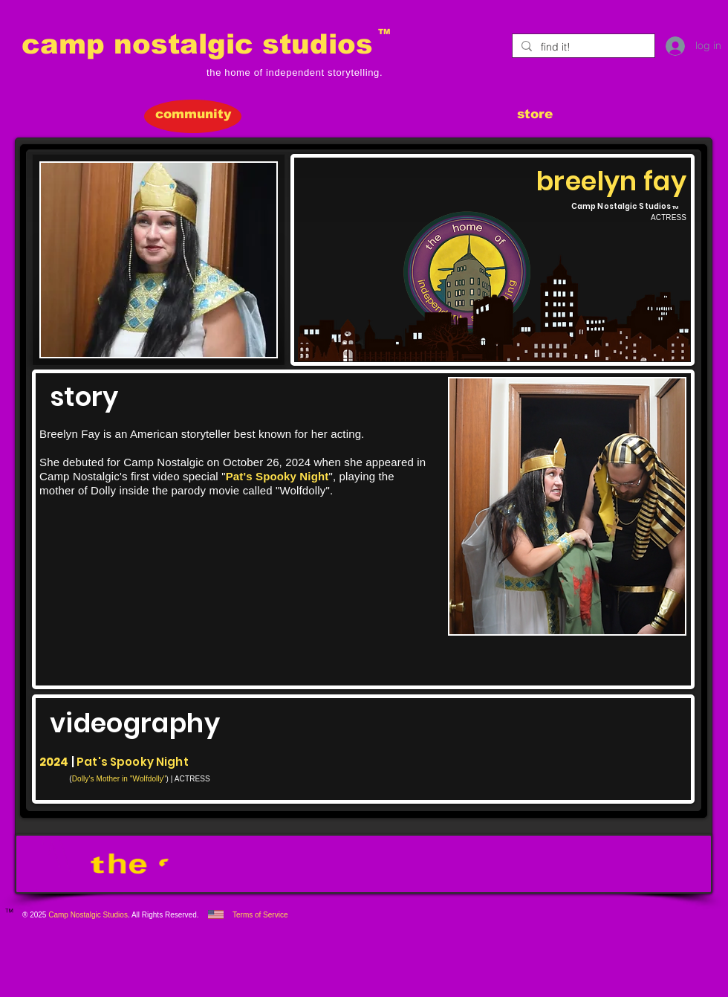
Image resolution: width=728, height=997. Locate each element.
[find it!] (582, 47)
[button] (158, 259)
